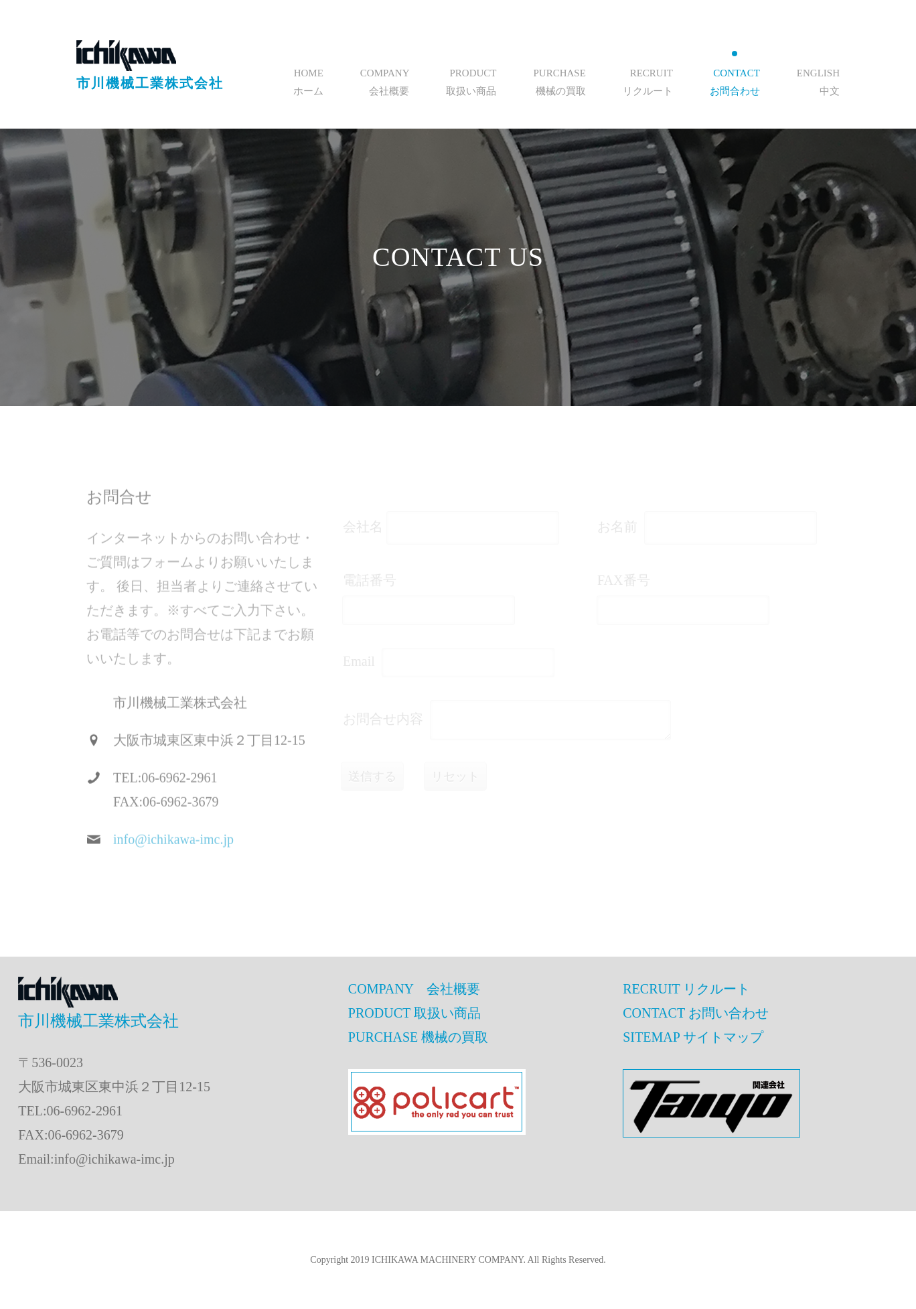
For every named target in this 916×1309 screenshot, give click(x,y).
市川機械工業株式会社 (150, 83)
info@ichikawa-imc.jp (173, 848)
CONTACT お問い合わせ (695, 1013)
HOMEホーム (308, 82)
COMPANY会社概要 (385, 82)
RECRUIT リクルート (686, 988)
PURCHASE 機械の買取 (418, 1037)
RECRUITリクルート (648, 82)
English (818, 73)
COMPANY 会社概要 (414, 988)
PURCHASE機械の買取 (559, 82)
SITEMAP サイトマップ (693, 1037)
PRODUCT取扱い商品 (471, 82)
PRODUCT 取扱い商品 (414, 1013)
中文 (830, 91)
